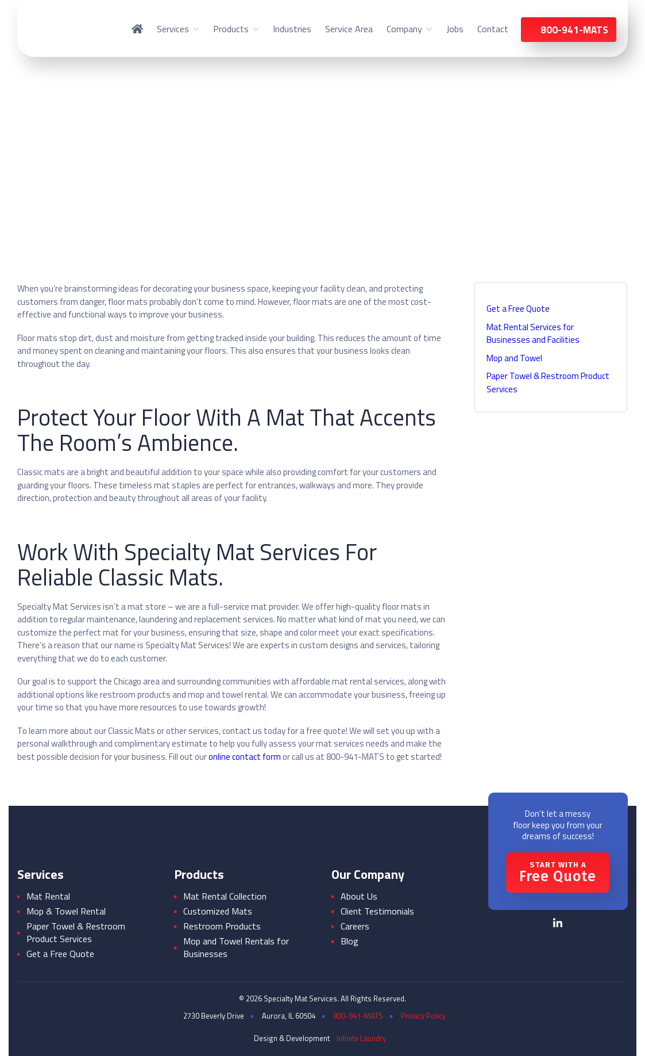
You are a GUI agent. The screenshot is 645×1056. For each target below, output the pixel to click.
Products (231, 29)
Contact (492, 29)
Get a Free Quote (518, 308)
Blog (349, 941)
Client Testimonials (377, 911)
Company (404, 29)
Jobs (455, 29)
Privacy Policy (423, 1015)
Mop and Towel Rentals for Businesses (236, 947)
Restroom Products (222, 926)
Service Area (349, 29)
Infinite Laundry (361, 1038)
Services (173, 29)
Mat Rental (48, 896)
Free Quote (557, 872)
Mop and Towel (514, 358)
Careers (355, 926)
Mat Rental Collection (225, 896)
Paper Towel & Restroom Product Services (547, 382)
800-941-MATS (358, 1015)
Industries (292, 29)
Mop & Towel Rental (66, 911)
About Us (359, 896)
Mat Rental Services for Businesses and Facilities (533, 333)
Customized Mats (217, 911)
